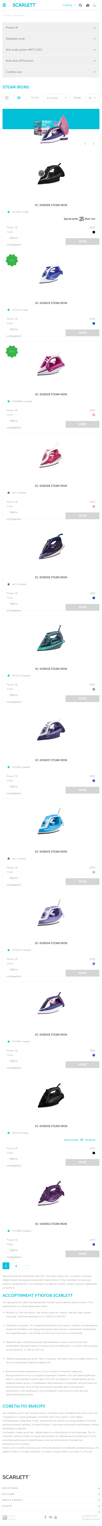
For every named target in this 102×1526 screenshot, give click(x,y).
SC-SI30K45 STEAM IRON (51, 1034)
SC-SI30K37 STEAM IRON (51, 760)
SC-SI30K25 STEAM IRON (51, 394)
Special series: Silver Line (79, 218)
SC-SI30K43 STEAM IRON (51, 851)
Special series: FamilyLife (79, 1139)
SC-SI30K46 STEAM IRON (51, 1126)
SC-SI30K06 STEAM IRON (51, 205)
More (82, 241)
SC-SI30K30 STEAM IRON (51, 577)
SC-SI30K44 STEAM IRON (51, 943)
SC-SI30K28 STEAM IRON (51, 486)
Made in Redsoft (12, 1517)
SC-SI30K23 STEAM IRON (51, 303)
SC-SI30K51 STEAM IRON (51, 1224)
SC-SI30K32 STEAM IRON (51, 668)
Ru (94, 5)
